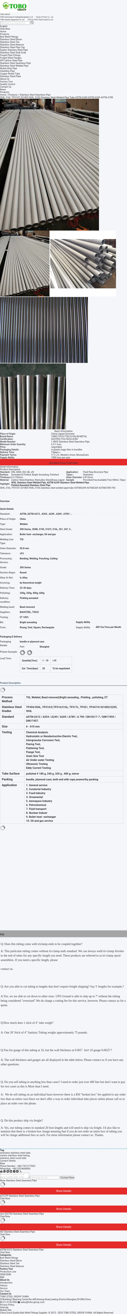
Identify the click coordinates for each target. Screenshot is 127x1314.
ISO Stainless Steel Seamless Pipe (17, 1231)
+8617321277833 (26, 1166)
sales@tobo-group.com (33, 1302)
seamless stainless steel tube (15, 1153)
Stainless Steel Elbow (11, 1260)
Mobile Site (6, 1310)
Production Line (8, 1271)
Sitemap (4, 1307)
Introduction (6, 1282)
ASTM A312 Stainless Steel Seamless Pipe (22, 1249)
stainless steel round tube (13, 1158)
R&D (2, 1277)
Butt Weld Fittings (9, 1257)
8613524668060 (22, 1168)
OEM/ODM (5, 1274)
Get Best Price (57, 463)
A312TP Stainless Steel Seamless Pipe (20, 1196)
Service (4, 1288)
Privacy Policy (7, 1304)
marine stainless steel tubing (15, 1155)
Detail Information (9, 466)
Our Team (5, 1291)
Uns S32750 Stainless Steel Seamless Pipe (22, 1213)
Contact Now (67, 1177)
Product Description (10, 469)
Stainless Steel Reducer (12, 1266)
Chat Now (5, 29)
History (3, 1285)
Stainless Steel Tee (9, 1263)
